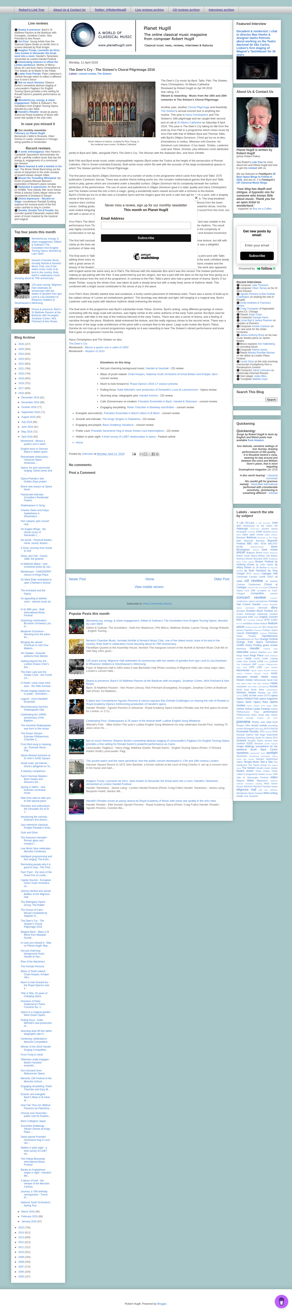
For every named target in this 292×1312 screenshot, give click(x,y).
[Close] (196, 198)
